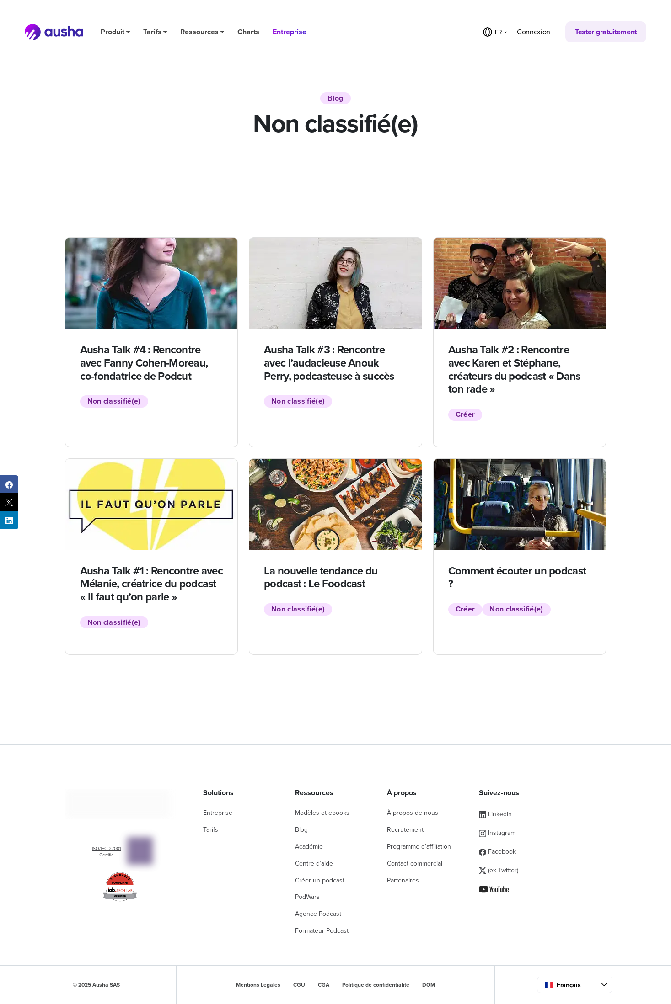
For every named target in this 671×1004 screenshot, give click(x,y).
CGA (323, 985)
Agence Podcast (318, 914)
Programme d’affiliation (419, 846)
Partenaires (403, 880)
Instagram (497, 833)
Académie (309, 846)
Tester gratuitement (606, 32)
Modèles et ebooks (322, 813)
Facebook (497, 851)
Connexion (533, 32)
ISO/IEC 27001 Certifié (106, 852)
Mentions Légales (258, 985)
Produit (115, 32)
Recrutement (405, 830)
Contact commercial (414, 863)
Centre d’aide (314, 863)
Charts (248, 32)
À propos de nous (412, 813)
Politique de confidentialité (375, 985)
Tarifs (155, 32)
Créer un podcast (319, 880)
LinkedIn (495, 814)
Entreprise (289, 32)
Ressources (202, 32)
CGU (299, 985)
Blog (301, 830)
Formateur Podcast (322, 931)
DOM (428, 985)
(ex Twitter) (498, 870)
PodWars (307, 897)
